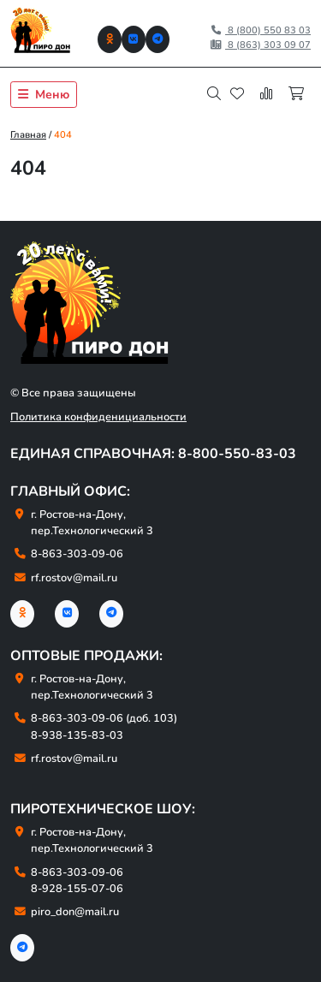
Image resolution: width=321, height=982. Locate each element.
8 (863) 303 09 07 (260, 45)
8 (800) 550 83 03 (260, 30)
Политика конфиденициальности (98, 417)
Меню (43, 94)
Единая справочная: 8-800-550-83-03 (153, 453)
